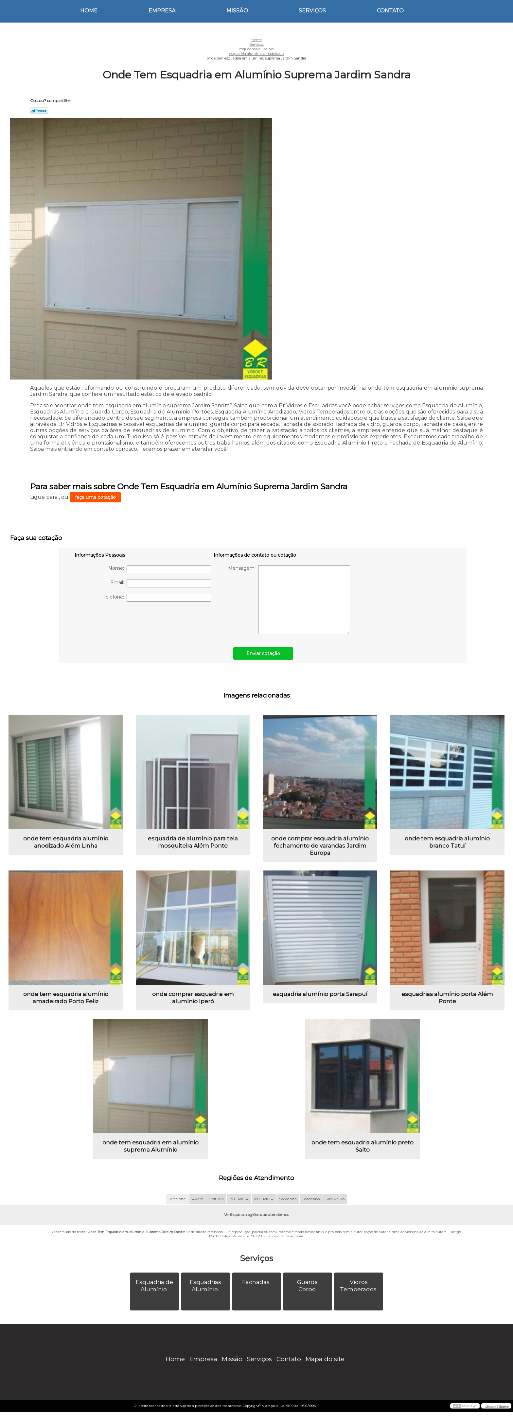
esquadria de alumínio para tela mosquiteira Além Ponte (193, 842)
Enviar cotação (263, 653)
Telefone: (157, 598)
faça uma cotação (95, 497)
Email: (160, 583)
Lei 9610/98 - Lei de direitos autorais (274, 1236)
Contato (390, 11)
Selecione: (177, 1198)
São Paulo (335, 1198)
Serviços (312, 11)
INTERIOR (239, 1198)
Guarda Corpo (307, 1285)
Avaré (197, 1198)
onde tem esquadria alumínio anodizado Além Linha (65, 842)
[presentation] (116, 621)
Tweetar (39, 111)
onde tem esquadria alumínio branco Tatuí (447, 842)
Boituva (216, 1198)
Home (88, 11)
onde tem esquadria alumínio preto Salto (362, 1146)
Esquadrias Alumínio (205, 1285)
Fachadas (256, 1282)
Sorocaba (288, 1198)
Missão (237, 11)
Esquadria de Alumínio (154, 1285)
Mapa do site (325, 1359)
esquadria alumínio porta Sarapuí (320, 994)
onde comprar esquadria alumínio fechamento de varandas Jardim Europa (320, 845)
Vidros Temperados (359, 1285)
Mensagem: (289, 599)
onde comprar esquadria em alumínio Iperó (193, 997)
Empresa (162, 11)
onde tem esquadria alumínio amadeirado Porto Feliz (65, 997)
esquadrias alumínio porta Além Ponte (447, 997)
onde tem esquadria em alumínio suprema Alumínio (150, 1146)
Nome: (159, 569)
